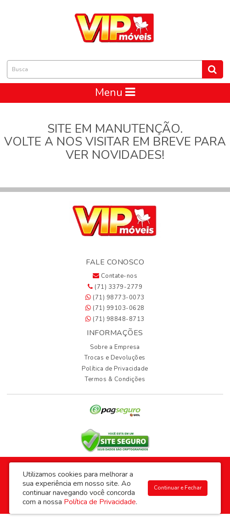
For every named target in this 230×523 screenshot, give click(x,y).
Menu (115, 92)
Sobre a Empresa (115, 347)
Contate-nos (115, 276)
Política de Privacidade (115, 369)
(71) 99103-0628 (115, 308)
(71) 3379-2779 (115, 287)
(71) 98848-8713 (115, 319)
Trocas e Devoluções (115, 358)
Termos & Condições (115, 379)
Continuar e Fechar (178, 487)
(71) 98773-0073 (115, 297)
